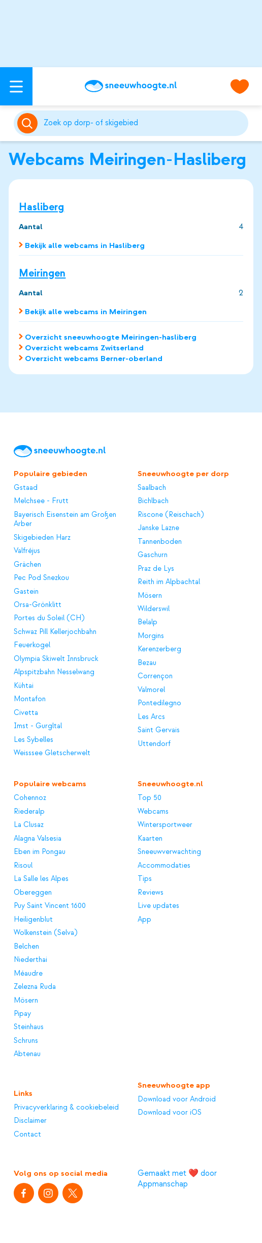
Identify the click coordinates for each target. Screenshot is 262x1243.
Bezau (147, 663)
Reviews (150, 892)
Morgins (151, 636)
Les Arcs (151, 717)
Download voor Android (177, 1099)
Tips (145, 878)
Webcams (153, 811)
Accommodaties (164, 865)
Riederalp (29, 811)
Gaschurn (153, 555)
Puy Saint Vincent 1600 (50, 905)
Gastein (26, 591)
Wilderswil (154, 609)
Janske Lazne (158, 528)
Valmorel (151, 690)
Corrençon (155, 676)
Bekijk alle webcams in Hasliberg (85, 245)
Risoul (23, 865)
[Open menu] (16, 86)
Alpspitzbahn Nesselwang (54, 672)
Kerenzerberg (159, 649)
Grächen (27, 564)
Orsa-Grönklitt (37, 605)
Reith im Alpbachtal (169, 582)
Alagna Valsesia (37, 838)
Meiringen (42, 273)
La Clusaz (29, 825)
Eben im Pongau (40, 852)
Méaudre (28, 973)
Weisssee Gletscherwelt (52, 753)
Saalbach (152, 487)
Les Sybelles (33, 739)
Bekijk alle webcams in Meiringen (86, 312)
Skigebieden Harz (42, 537)
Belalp (147, 622)
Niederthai (30, 959)
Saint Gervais (159, 730)
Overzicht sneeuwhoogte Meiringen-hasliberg (110, 337)
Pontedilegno (159, 703)
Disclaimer (30, 1120)
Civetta (26, 712)
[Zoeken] (144, 123)
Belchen (26, 946)
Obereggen (33, 892)
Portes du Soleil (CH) (49, 618)
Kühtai (24, 685)
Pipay (22, 1013)
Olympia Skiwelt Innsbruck (56, 659)
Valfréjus (27, 551)
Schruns (26, 1040)
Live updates (158, 905)
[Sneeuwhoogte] (131, 86)
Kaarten (150, 838)
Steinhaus (29, 1027)
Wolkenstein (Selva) (45, 932)
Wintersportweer (165, 825)
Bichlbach (153, 501)
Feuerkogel (32, 645)
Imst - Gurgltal (38, 726)
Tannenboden (160, 541)
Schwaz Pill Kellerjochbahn (55, 632)
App (144, 919)
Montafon (30, 699)
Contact (27, 1134)
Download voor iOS (170, 1112)
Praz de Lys (156, 568)
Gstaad (26, 487)
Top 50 (149, 798)
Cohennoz (30, 798)
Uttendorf (154, 744)
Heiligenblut (33, 919)
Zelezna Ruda (35, 986)
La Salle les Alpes (41, 878)
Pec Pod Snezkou (41, 578)
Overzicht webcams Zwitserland (84, 348)
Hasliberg (41, 207)
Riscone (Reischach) (171, 514)
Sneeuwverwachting (169, 852)
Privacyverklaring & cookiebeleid (66, 1107)
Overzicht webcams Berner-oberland (93, 358)
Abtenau (27, 1054)
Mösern (150, 595)
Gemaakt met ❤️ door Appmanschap (177, 1178)
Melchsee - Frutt (41, 501)
